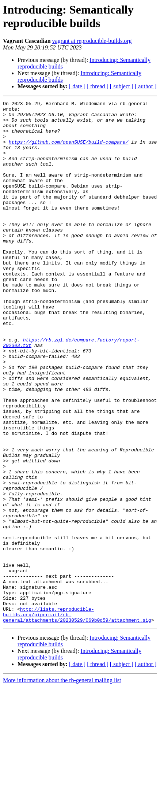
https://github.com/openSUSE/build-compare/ (69, 150)
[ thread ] (97, 86)
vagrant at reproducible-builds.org (92, 41)
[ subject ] (121, 86)
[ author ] (146, 86)
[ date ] (77, 86)
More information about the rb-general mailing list (62, 784)
